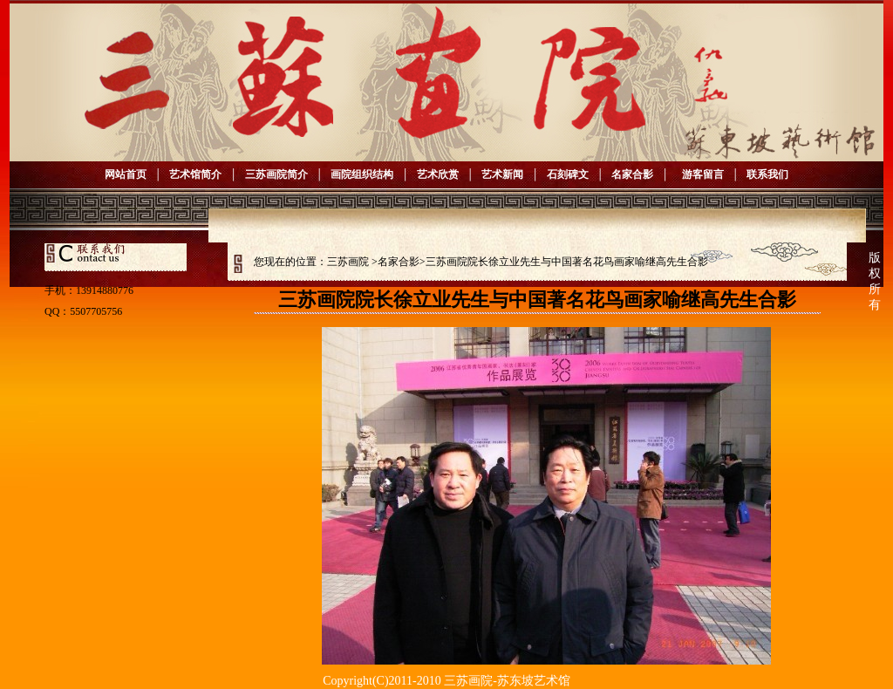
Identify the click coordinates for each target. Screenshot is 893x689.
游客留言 (700, 174)
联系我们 (767, 174)
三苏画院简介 (276, 174)
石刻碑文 (568, 174)
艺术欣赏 (438, 174)
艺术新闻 (502, 174)
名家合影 (632, 174)
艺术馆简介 (195, 174)
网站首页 (126, 174)
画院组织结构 (362, 174)
